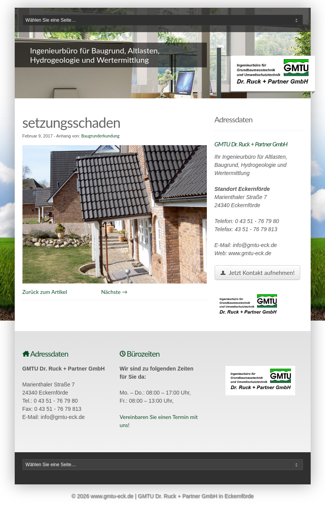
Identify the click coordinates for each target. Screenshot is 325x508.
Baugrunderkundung (100, 135)
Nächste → (114, 291)
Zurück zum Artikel (44, 291)
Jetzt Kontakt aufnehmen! (257, 272)
